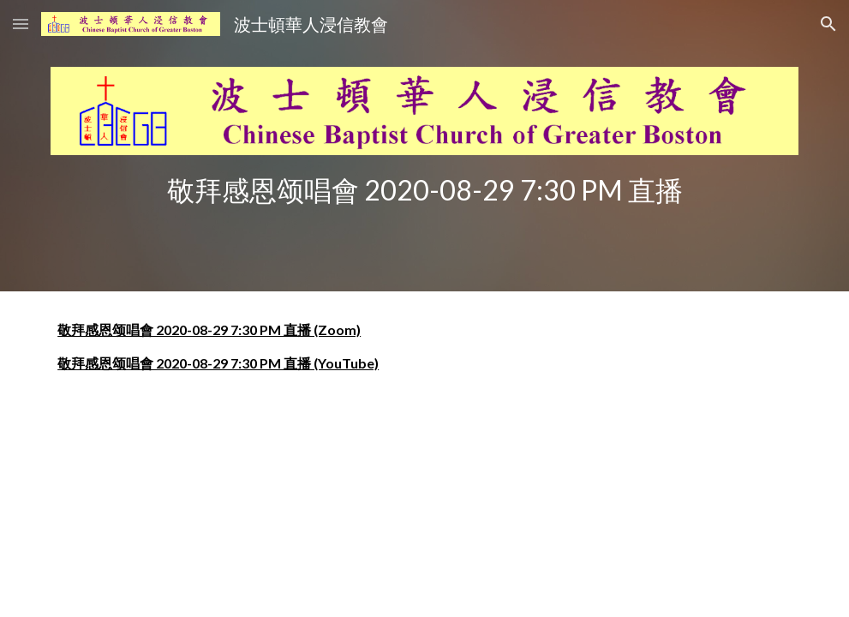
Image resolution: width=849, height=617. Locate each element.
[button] (20, 23)
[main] (424, 190)
